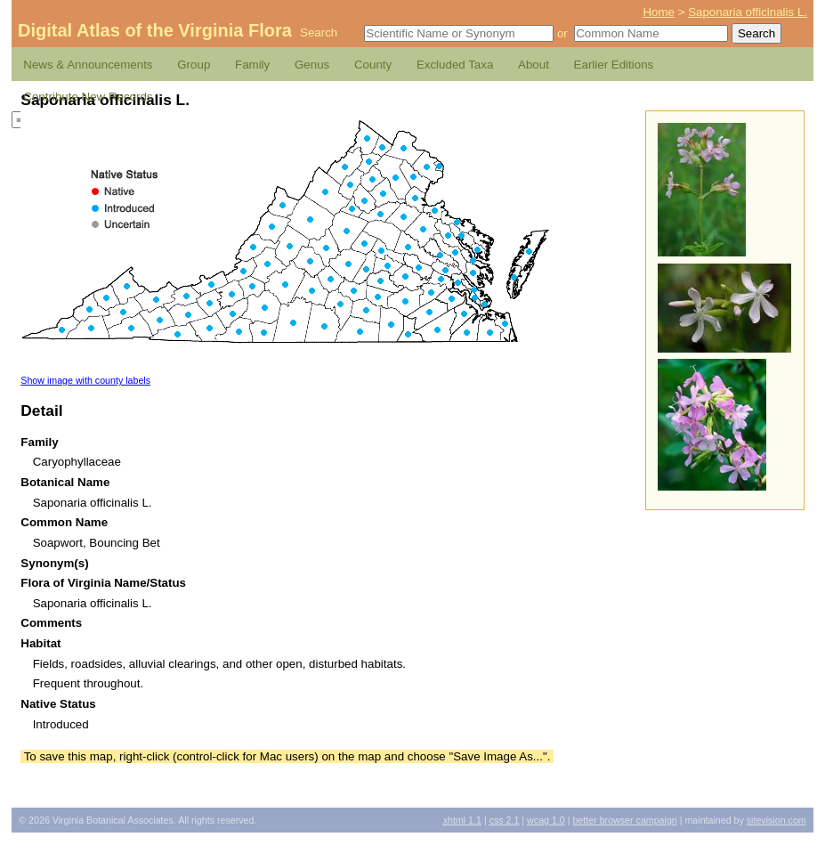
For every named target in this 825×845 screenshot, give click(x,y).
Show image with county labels (85, 380)
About (533, 64)
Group (193, 64)
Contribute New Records (87, 96)
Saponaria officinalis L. (747, 12)
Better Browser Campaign (624, 820)
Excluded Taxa (455, 64)
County (373, 64)
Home (659, 12)
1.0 (546, 820)
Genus (312, 64)
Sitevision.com (776, 820)
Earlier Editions (614, 64)
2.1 (504, 820)
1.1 (462, 820)
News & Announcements (87, 64)
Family (252, 64)
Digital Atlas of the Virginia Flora (155, 30)
